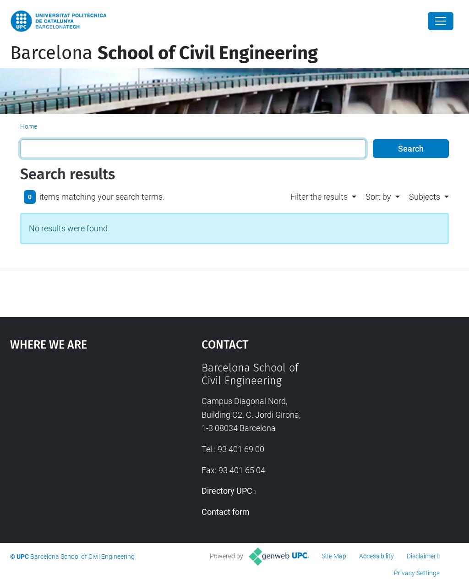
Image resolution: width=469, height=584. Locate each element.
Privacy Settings (417, 573)
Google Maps (81, 430)
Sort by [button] (378, 197)
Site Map (334, 556)
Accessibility (376, 556)
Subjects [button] (424, 197)
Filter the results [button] (319, 197)
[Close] (440, 21)
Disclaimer (421, 556)
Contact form (226, 512)
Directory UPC (227, 491)
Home (28, 126)
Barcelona (164, 53)
